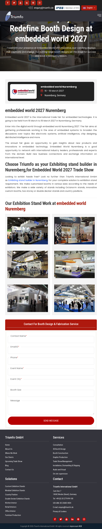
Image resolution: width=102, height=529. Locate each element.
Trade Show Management (62, 461)
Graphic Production (60, 457)
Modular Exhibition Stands (15, 490)
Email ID (14, 347)
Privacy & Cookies (60, 511)
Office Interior (10, 511)
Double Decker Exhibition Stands (17, 499)
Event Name (17, 368)
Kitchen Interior (11, 503)
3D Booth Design (59, 449)
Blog (6, 465)
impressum (74, 526)
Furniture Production (13, 515)
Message (15, 401)
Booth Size (15, 390)
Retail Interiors (10, 507)
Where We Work (11, 453)
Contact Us (9, 470)
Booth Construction (60, 453)
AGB (80, 526)
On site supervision (60, 474)
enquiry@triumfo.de (44, 7)
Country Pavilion (11, 495)
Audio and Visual (59, 470)
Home (7, 445)
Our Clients (9, 457)
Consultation (58, 445)
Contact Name (18, 336)
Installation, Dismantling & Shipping (66, 465)
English (89, 8)
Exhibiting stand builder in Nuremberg (28, 180)
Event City (16, 379)
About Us (8, 449)
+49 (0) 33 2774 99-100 (64, 499)
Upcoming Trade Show (13, 461)
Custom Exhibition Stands (15, 486)
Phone (14, 358)
